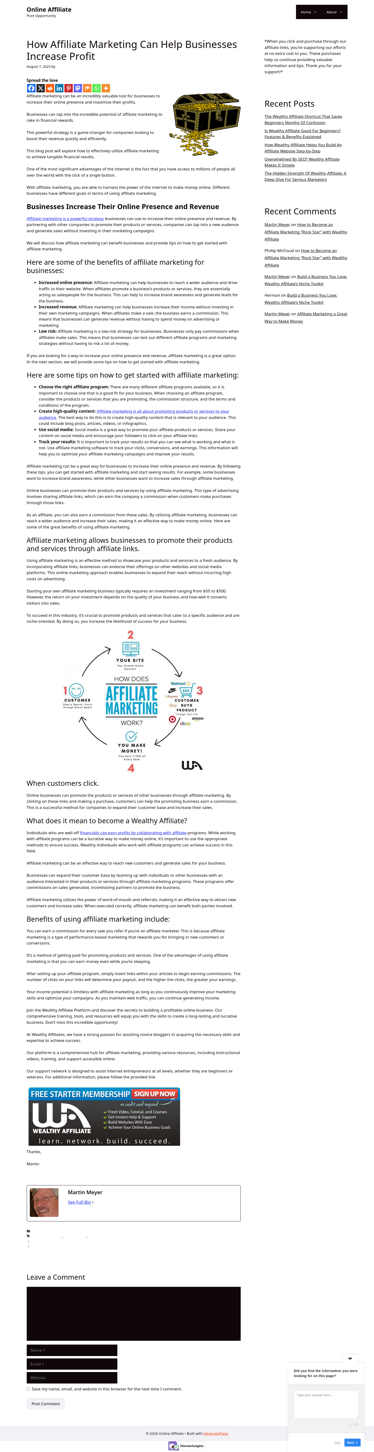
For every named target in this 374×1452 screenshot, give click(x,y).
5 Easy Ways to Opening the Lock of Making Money (73, 1246)
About (337, 12)
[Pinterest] (68, 88)
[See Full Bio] (93, 1202)
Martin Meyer (277, 224)
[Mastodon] (78, 88)
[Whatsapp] (96, 88)
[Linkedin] (59, 88)
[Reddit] (50, 88)
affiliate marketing (47, 1236)
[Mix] (87, 88)
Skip (338, 1442)
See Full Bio (79, 1202)
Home (311, 12)
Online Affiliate (49, 9)
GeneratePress (216, 1433)
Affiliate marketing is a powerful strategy (65, 218)
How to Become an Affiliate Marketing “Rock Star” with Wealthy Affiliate (306, 232)
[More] (106, 88)
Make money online (104, 1236)
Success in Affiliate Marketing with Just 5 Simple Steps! (75, 1241)
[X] (40, 88)
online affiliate (43, 1231)
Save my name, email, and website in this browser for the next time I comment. (107, 1389)
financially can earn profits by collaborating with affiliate (133, 832)
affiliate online (75, 1236)
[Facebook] (31, 88)
